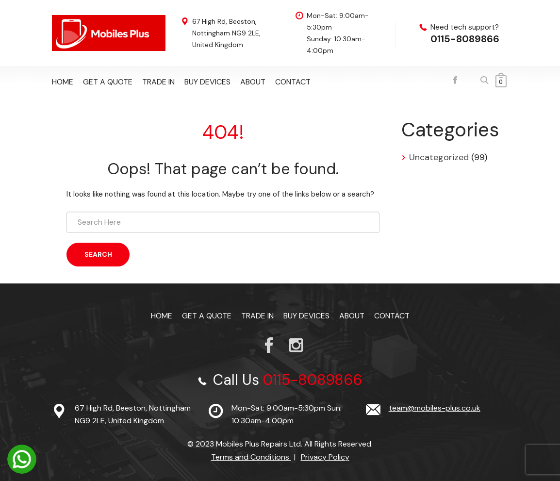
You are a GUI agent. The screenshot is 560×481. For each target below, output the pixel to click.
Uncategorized (439, 157)
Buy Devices (207, 82)
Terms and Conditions (251, 457)
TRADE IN (158, 82)
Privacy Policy (325, 457)
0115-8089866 (464, 39)
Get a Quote (107, 82)
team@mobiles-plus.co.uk (434, 408)
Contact (293, 82)
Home (62, 82)
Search (98, 254)
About (252, 82)
